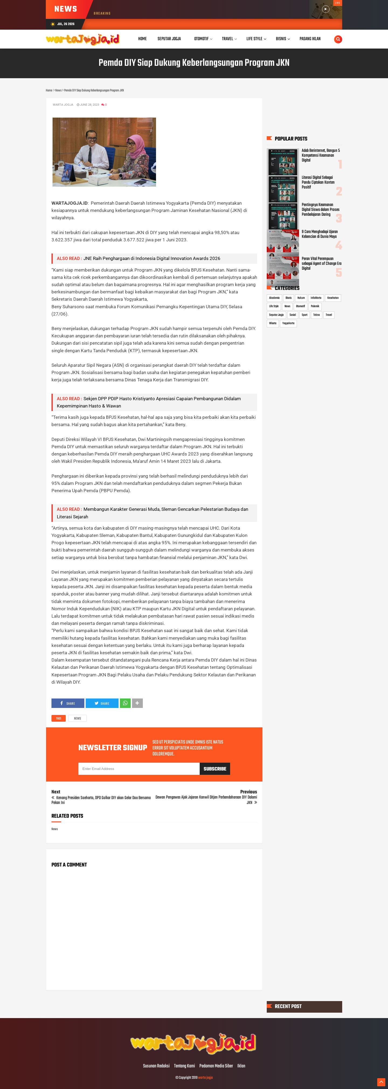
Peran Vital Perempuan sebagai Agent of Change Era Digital (321, 263)
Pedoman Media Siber (216, 1066)
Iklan (241, 1066)
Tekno (316, 315)
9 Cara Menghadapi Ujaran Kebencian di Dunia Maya (320, 234)
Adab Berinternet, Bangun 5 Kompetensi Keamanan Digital (321, 155)
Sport (304, 315)
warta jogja (205, 1078)
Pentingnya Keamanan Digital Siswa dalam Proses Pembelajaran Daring (321, 209)
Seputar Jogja (276, 315)
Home (142, 39)
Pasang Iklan (310, 39)
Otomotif (300, 306)
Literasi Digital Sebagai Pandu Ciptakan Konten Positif (318, 182)
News (77, 718)
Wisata (272, 323)
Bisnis (289, 297)
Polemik (315, 306)
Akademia (274, 297)
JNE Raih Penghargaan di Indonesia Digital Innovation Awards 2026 (152, 258)
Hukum (301, 297)
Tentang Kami (184, 1066)
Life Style (274, 306)
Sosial (293, 315)
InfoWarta (316, 297)
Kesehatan (333, 297)
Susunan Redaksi (156, 1066)
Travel (329, 315)
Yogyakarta (288, 323)
